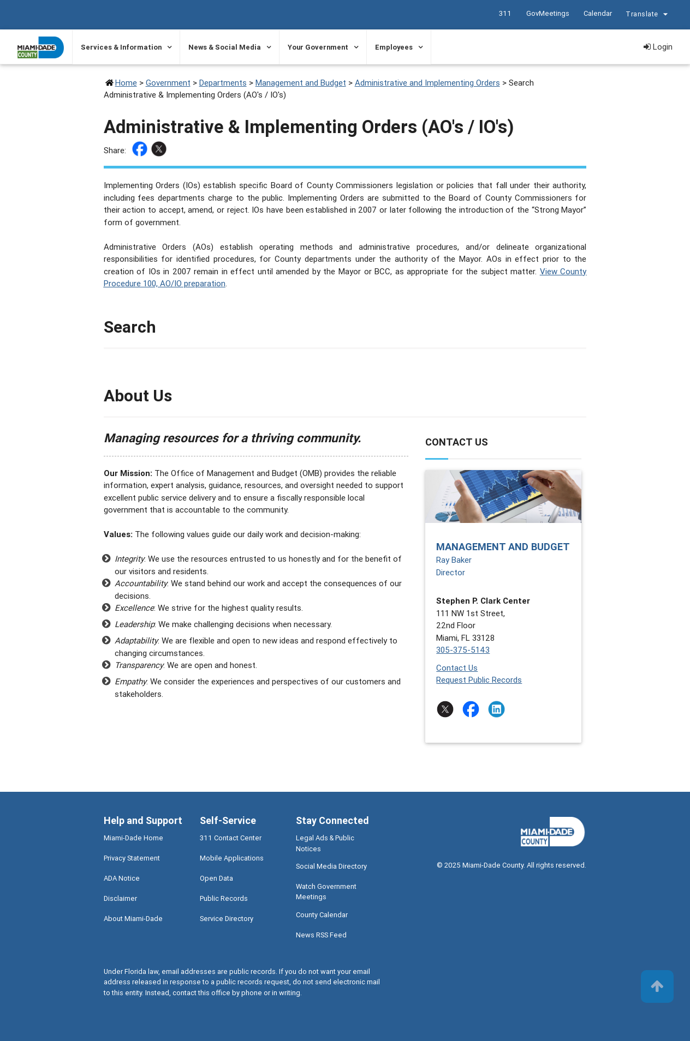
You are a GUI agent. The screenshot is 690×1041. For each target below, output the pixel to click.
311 (504, 13)
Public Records (224, 898)
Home (126, 82)
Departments (223, 82)
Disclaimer (120, 898)
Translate (648, 15)
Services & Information (121, 47)
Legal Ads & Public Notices (325, 843)
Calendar (597, 13)
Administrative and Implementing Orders (427, 82)
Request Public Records (479, 680)
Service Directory (226, 918)
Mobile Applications (232, 858)
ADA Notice (122, 878)
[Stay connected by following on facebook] (473, 709)
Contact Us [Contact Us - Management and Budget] (457, 668)
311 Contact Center (230, 838)
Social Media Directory (331, 866)
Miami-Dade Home (133, 838)
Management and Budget (300, 82)
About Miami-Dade (133, 918)
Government (168, 82)
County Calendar (322, 914)
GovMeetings (547, 13)
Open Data (216, 878)
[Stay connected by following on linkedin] (498, 709)
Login (658, 46)
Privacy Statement (132, 858)
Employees (394, 47)
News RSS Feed (321, 935)
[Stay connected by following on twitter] (447, 709)
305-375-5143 (463, 650)
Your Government (318, 47)
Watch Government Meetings (326, 891)
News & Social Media (224, 47)
